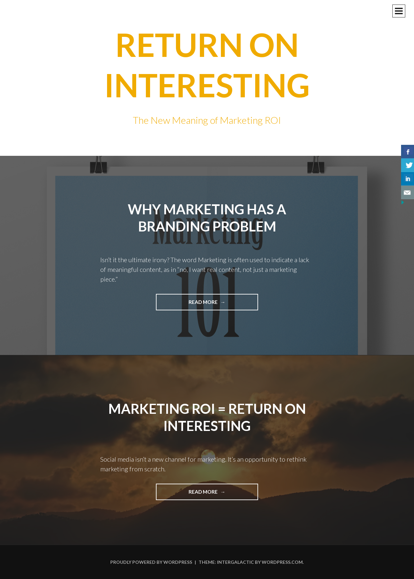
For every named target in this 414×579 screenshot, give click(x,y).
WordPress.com (282, 562)
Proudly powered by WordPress (151, 562)
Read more (219, 304)
